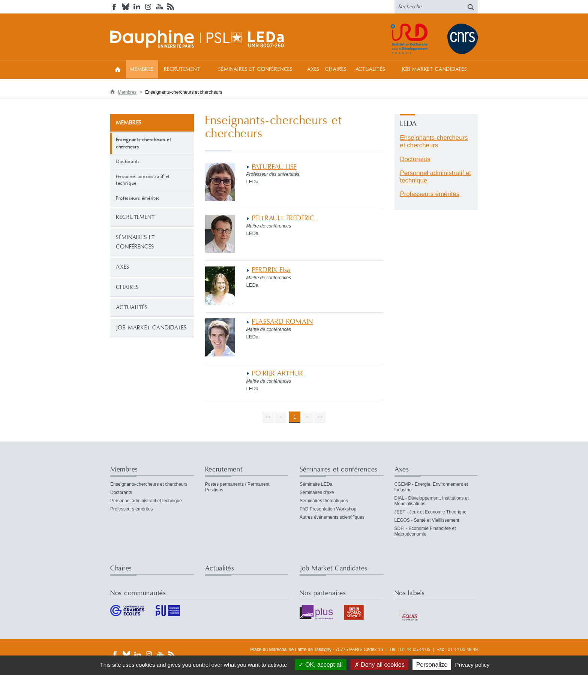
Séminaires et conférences (255, 69)
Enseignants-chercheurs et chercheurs (434, 141)
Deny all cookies (379, 665)
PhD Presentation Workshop (328, 509)
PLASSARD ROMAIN (282, 321)
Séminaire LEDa (316, 484)
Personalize (432, 665)
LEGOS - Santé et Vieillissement (426, 520)
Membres (142, 69)
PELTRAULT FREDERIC (283, 218)
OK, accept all (320, 665)
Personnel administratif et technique (143, 180)
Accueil (117, 69)
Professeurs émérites (138, 198)
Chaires (336, 69)
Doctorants (128, 162)
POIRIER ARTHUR (277, 373)
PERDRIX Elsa (271, 270)
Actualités (371, 69)
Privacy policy (472, 665)
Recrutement (182, 69)
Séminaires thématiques (324, 500)
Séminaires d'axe (317, 492)
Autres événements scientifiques (332, 517)
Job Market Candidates (434, 69)
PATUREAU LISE (274, 167)
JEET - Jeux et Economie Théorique (430, 512)
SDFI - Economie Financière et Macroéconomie (425, 531)
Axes (313, 69)
